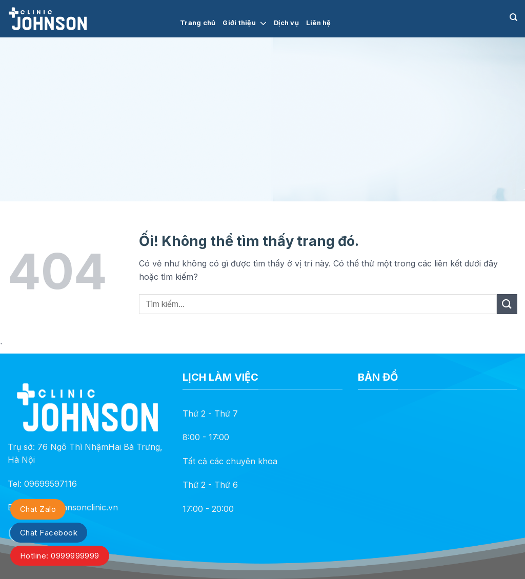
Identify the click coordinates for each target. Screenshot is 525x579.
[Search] (513, 17)
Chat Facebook (48, 532)
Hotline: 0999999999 (59, 556)
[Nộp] (507, 304)
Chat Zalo (38, 509)
